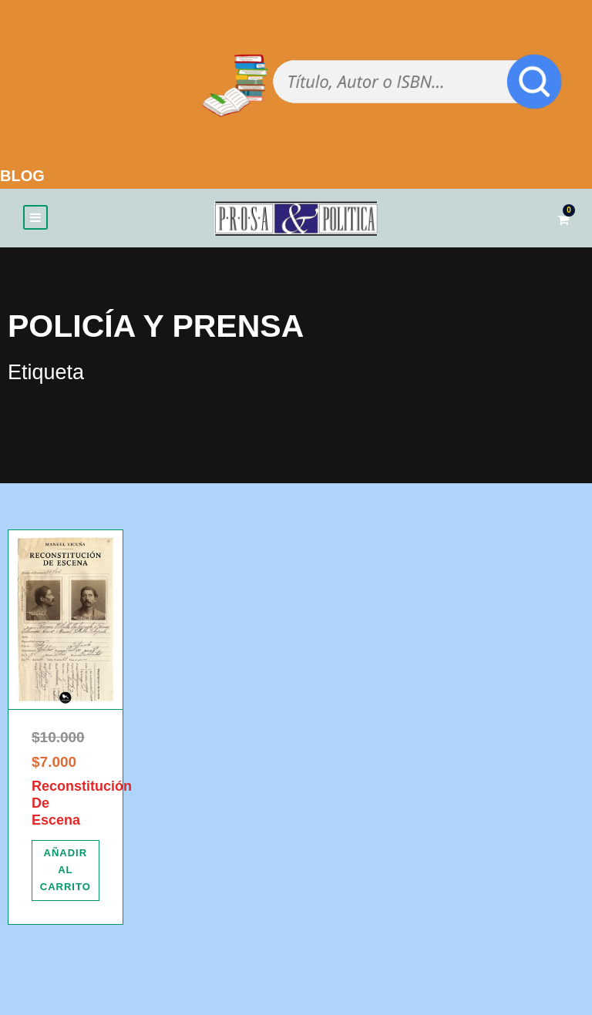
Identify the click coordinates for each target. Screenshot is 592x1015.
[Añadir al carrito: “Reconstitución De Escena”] (65, 875)
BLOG (22, 175)
